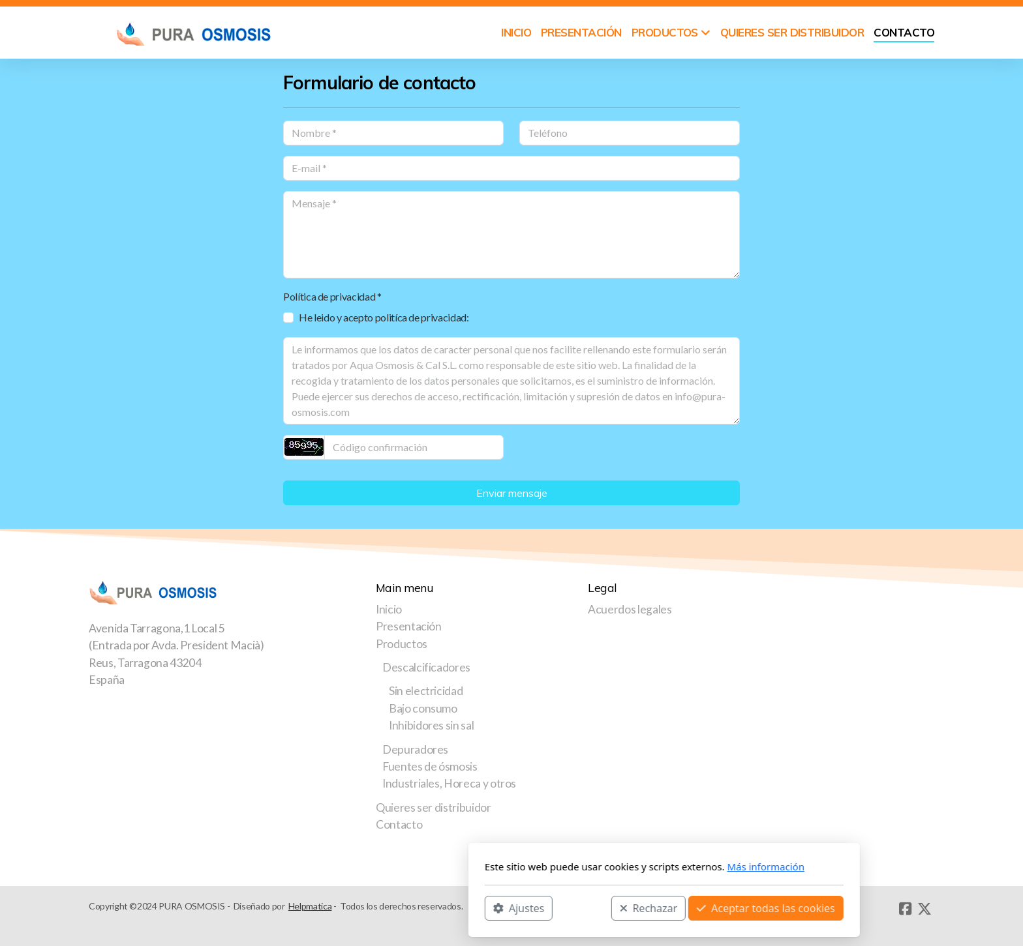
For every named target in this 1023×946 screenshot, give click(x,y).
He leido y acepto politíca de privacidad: (384, 317)
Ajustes (366, 907)
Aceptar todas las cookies (613, 907)
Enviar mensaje (511, 492)
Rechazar (496, 907)
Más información (613, 866)
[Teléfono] (629, 133)
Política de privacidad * (332, 296)
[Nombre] (393, 133)
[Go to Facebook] (905, 909)
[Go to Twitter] (924, 909)
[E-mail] (511, 168)
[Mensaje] (511, 234)
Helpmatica (309, 905)
